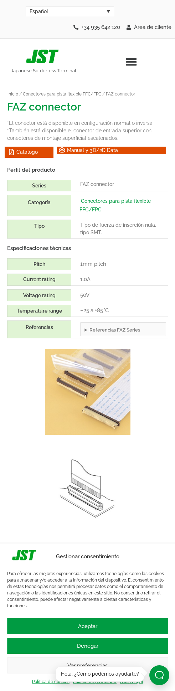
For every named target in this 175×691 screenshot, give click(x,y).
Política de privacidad (95, 681)
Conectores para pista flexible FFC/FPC (62, 94)
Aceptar (87, 626)
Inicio (12, 94)
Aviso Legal (131, 681)
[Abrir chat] (159, 675)
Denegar (87, 646)
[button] (131, 62)
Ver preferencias (87, 665)
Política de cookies (51, 681)
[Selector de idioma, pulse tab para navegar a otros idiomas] (70, 11)
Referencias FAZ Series (114, 330)
